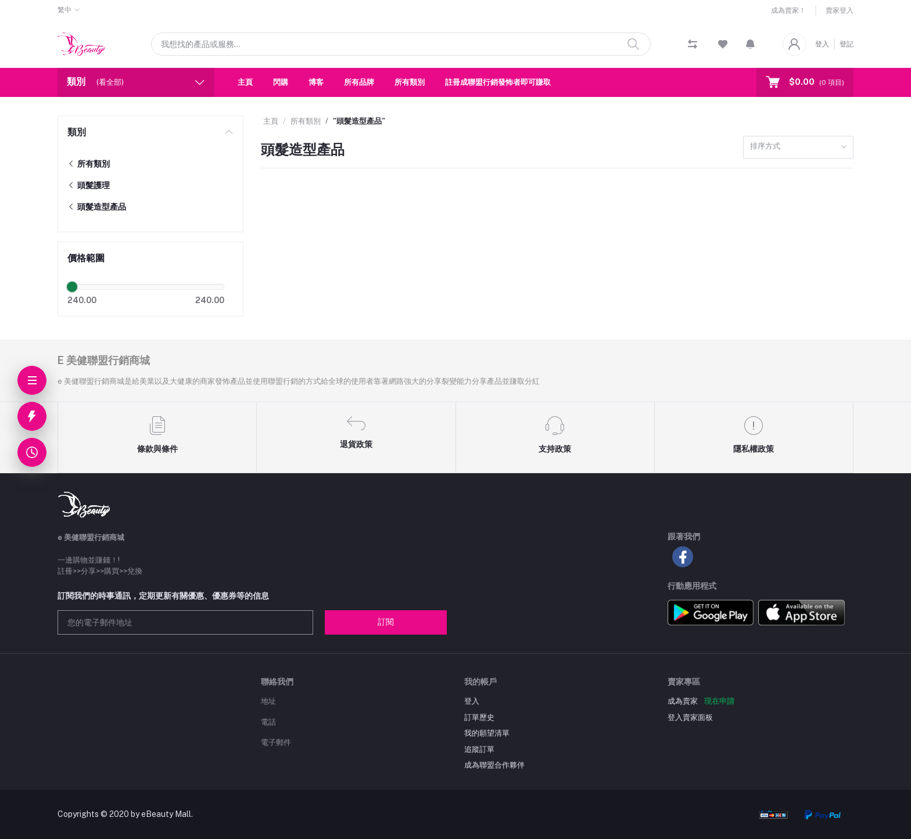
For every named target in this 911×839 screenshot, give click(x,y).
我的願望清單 (487, 733)
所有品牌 (359, 82)
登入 (822, 44)
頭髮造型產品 (96, 206)
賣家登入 (839, 10)
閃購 (280, 82)
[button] (750, 44)
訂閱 (386, 621)
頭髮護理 (88, 185)
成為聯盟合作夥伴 (494, 765)
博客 (316, 82)
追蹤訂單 (479, 749)
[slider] (72, 287)
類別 (76, 132)
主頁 (245, 82)
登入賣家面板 (690, 717)
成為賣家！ (788, 10)
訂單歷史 (479, 717)
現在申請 (719, 701)
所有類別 (409, 82)
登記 (846, 44)
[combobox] (798, 147)
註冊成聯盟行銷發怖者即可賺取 (498, 82)
